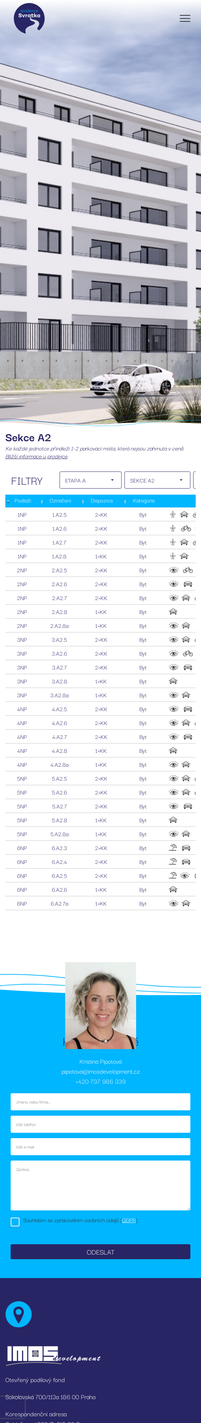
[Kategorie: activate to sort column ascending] (143, 501)
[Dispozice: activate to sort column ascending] (101, 501)
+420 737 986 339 (100, 1081)
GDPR (129, 1219)
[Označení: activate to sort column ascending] (59, 501)
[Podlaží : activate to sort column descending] (22, 501)
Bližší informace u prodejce (36, 456)
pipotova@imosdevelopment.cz (101, 1071)
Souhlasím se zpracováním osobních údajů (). (81, 1220)
